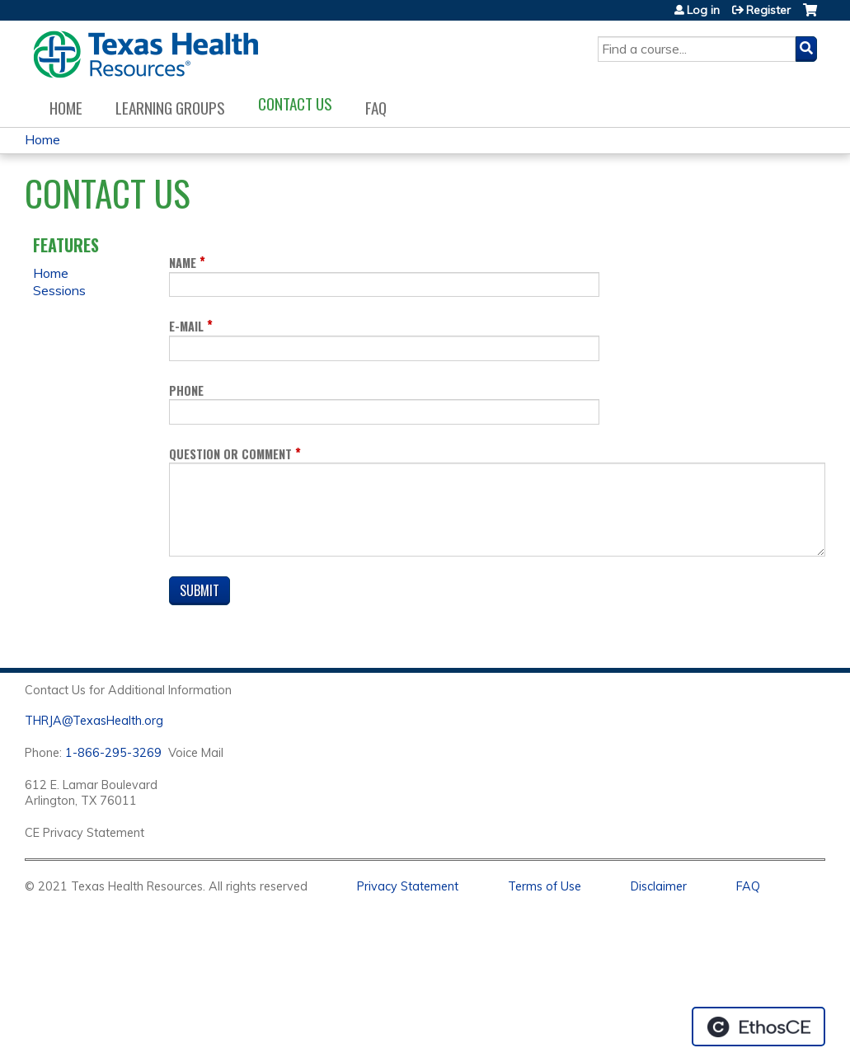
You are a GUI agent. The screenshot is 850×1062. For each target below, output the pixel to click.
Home (65, 108)
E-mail (186, 326)
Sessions (59, 290)
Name (182, 262)
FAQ (376, 108)
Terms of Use (544, 886)
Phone (186, 390)
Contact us (295, 103)
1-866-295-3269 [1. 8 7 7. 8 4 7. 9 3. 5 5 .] (113, 752)
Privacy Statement (407, 886)
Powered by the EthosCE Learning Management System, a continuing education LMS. (758, 1026)
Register (768, 10)
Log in (703, 10)
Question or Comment (230, 454)
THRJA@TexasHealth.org (94, 720)
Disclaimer (659, 886)
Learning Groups (170, 108)
